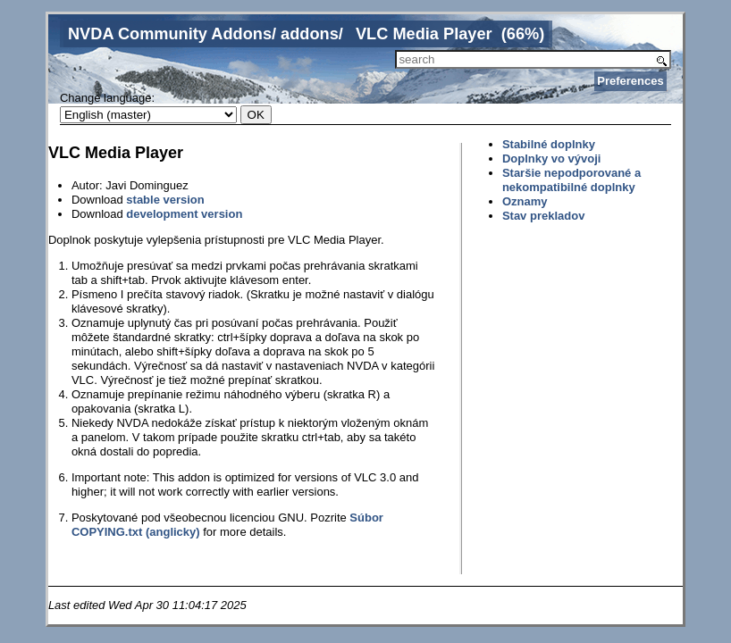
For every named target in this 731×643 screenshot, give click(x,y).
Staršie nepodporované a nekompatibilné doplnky (571, 180)
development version (184, 214)
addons (310, 34)
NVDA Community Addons (170, 34)
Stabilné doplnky (548, 144)
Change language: (107, 97)
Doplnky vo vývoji (551, 158)
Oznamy (525, 201)
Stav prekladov (543, 215)
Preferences (630, 81)
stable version (165, 199)
